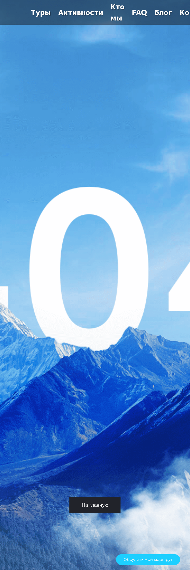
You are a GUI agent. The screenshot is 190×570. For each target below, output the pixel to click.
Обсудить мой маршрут (148, 560)
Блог (163, 12)
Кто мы (117, 12)
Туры (41, 12)
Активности (80, 12)
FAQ (139, 12)
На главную (95, 505)
